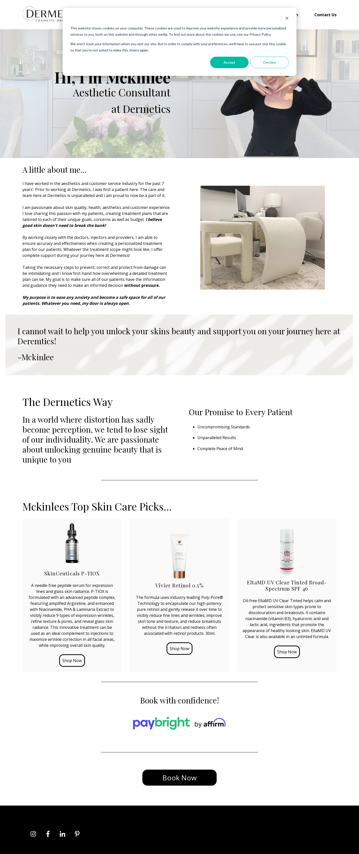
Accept (229, 62)
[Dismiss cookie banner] (287, 19)
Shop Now (72, 660)
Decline (269, 62)
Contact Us (325, 14)
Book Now (179, 777)
